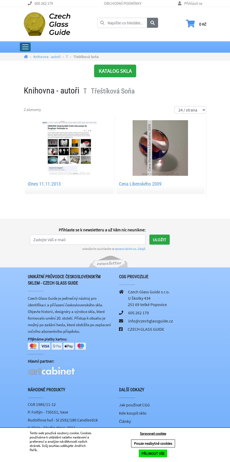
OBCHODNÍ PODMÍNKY (122, 3)
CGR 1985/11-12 (42, 404)
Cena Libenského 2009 (140, 184)
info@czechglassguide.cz (150, 321)
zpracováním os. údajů (130, 249)
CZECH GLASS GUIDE (146, 329)
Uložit (159, 239)
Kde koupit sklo (132, 413)
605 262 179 (44, 3)
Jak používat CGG (134, 405)
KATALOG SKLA (115, 71)
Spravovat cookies (153, 434)
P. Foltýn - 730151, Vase (48, 412)
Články (125, 421)
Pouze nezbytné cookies (153, 443)
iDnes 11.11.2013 (44, 184)
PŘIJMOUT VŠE (152, 453)
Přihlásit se (193, 3)
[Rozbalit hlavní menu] (25, 47)
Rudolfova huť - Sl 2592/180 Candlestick (63, 420)
